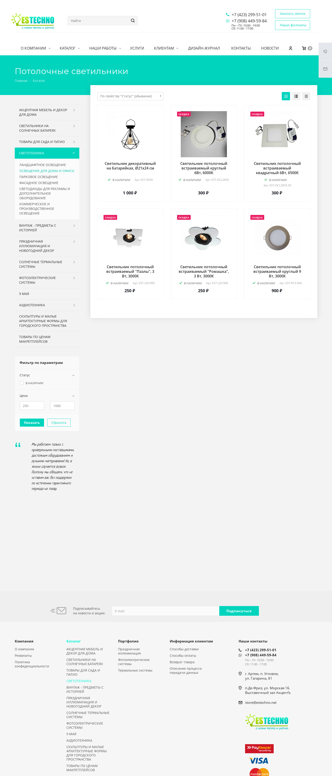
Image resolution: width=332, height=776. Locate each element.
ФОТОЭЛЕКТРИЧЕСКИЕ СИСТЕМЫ (37, 280)
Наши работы (105, 48)
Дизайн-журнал (204, 48)
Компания (24, 641)
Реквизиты (23, 655)
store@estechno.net (260, 702)
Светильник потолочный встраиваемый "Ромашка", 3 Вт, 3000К (204, 271)
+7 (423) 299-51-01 (249, 14)
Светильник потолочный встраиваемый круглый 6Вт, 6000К (203, 168)
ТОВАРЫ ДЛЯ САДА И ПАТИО (42, 142)
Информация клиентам (191, 641)
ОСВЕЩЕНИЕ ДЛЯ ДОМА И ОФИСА (46, 171)
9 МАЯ (24, 293)
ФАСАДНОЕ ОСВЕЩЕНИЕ (38, 183)
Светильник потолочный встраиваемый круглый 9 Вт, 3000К (277, 271)
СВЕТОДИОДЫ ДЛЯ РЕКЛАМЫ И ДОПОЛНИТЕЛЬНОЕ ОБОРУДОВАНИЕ (44, 193)
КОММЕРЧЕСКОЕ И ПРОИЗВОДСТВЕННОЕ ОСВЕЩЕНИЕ (36, 208)
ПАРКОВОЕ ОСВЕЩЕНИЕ (38, 177)
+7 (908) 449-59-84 (249, 21)
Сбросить (58, 422)
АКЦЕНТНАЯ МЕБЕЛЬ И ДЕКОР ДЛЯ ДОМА (43, 112)
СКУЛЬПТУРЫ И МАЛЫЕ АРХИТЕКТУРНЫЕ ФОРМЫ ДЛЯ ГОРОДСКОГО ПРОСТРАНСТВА (43, 321)
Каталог (70, 48)
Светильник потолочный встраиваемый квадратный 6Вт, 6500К (277, 168)
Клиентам (166, 48)
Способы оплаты (183, 655)
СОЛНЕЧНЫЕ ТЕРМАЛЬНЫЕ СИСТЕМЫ (40, 264)
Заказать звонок (292, 13)
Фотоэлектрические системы (134, 661)
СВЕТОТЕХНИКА (31, 153)
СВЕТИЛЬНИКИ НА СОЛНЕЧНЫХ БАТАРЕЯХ (37, 128)
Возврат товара (182, 662)
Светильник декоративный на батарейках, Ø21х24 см (130, 166)
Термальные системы (135, 670)
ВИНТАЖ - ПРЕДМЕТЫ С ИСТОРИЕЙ (37, 227)
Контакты (241, 48)
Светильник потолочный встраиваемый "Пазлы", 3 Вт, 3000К (130, 271)
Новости (270, 48)
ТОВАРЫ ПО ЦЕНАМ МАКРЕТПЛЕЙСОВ (34, 339)
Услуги (137, 48)
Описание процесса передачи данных (186, 670)
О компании (35, 48)
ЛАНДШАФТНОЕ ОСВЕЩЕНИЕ (42, 165)
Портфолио (128, 641)
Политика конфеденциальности (32, 664)
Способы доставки (184, 649)
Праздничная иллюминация (129, 651)
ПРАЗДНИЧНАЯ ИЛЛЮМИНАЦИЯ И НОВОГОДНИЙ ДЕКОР (36, 246)
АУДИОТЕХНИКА (32, 305)
